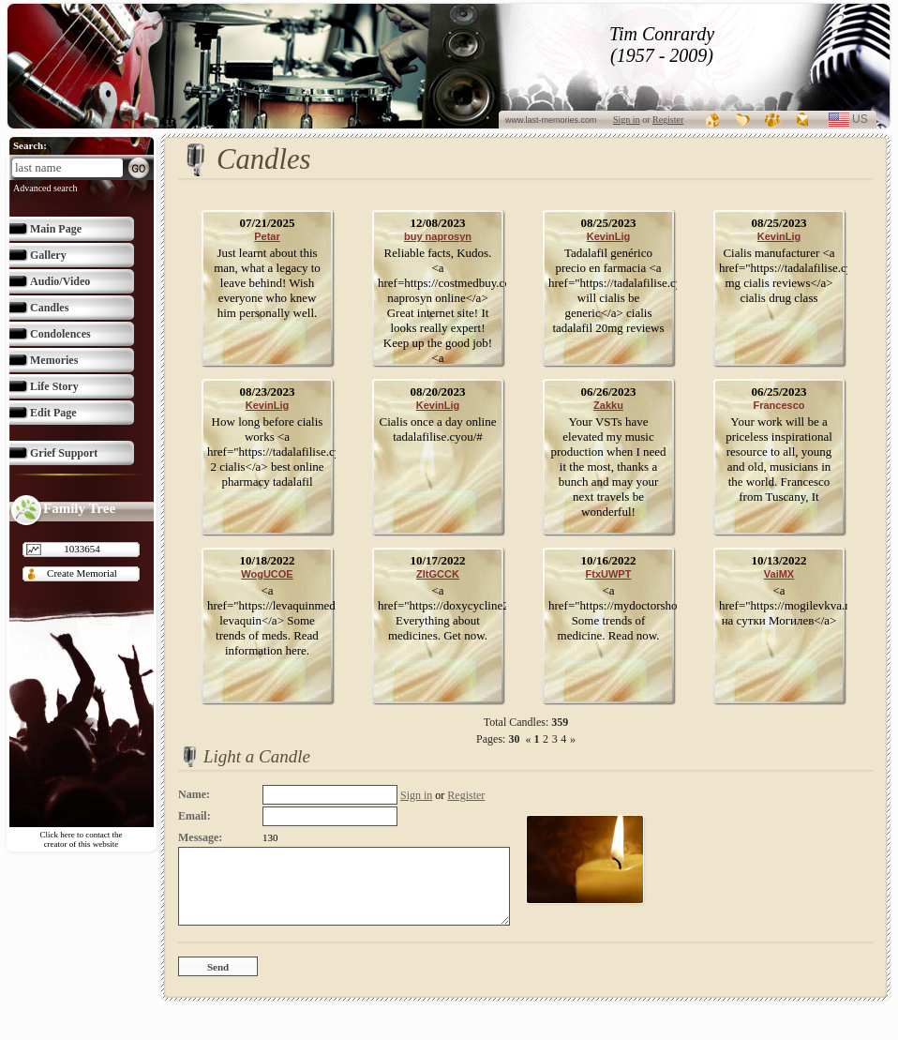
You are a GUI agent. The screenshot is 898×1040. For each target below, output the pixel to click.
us (867, 119)
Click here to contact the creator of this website (81, 839)
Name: (194, 794)
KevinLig (608, 236)
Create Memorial (82, 573)
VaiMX (779, 574)
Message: (200, 837)
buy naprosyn (437, 236)
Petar (267, 236)
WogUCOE (266, 574)
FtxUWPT (609, 574)
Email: (194, 815)
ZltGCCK (437, 574)
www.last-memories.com (551, 120)
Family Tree (79, 508)
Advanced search (45, 188)
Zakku (608, 405)
